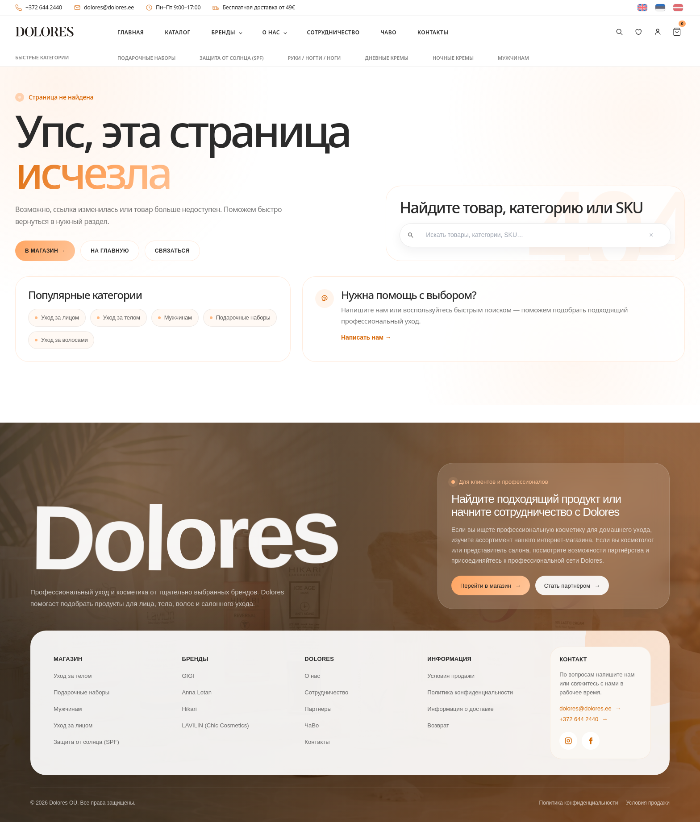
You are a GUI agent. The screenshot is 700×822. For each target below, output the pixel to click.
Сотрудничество (333, 32)
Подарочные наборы (146, 57)
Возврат (438, 725)
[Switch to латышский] (678, 7)
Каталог (177, 32)
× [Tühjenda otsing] (651, 235)
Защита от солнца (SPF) (231, 57)
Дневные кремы (386, 57)
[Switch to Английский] (642, 7)
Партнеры (317, 709)
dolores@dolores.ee (104, 7)
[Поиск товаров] (619, 32)
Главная (130, 32)
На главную (110, 251)
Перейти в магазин (490, 585)
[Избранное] (638, 32)
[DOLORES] (44, 31)
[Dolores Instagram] (568, 741)
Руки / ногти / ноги (314, 57)
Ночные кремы (453, 57)
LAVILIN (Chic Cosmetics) (215, 725)
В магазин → (45, 251)
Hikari (189, 709)
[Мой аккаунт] (658, 32)
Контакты (433, 32)
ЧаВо (388, 32)
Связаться (172, 251)
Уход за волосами (64, 339)
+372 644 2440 (38, 7)
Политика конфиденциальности (470, 692)
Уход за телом (121, 317)
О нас (271, 32)
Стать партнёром (572, 585)
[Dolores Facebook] (591, 741)
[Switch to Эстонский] (660, 7)
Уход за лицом (60, 317)
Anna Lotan (197, 692)
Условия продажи (451, 676)
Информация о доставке (460, 709)
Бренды (223, 32)
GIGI (188, 676)
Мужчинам (513, 57)
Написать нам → (366, 337)
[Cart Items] (677, 32)
